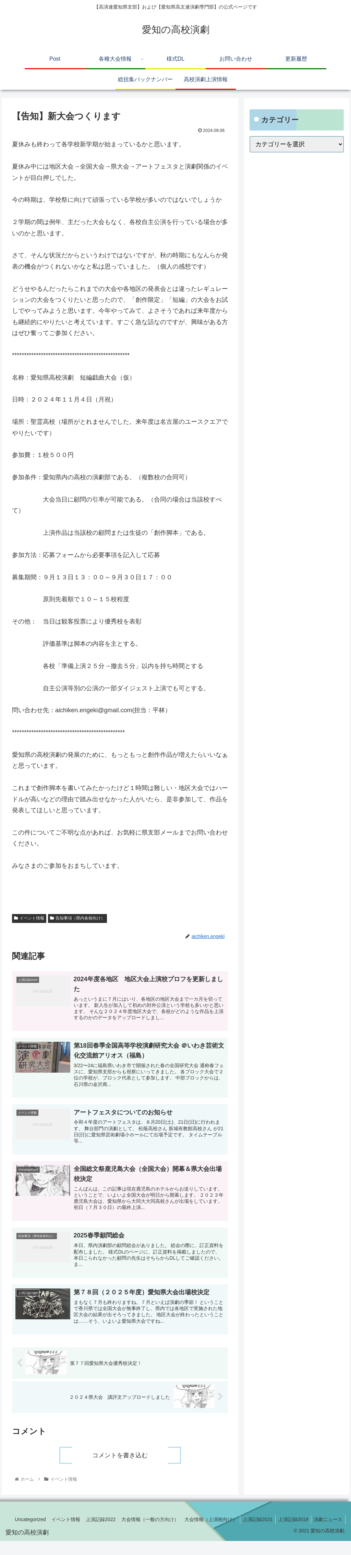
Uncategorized (54, 1525)
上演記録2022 (128, 1525)
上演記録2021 (290, 1525)
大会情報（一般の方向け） (179, 1525)
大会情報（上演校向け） (241, 1525)
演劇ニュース (327, 1533)
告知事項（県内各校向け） (77, 918)
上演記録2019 (327, 1525)
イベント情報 (29, 918)
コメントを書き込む (120, 1460)
